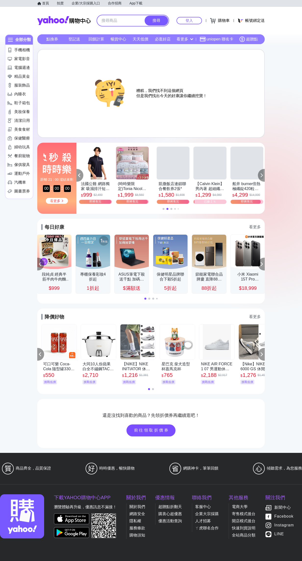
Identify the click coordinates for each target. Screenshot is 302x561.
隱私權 (135, 521)
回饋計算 (96, 39)
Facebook (283, 516)
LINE (279, 534)
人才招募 (203, 521)
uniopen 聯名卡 (216, 39)
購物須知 (137, 535)
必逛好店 (163, 39)
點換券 (52, 39)
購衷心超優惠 (170, 514)
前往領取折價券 (151, 430)
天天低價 (140, 39)
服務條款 (137, 528)
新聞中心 (282, 508)
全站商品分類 (243, 535)
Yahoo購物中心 (64, 20)
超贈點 (248, 39)
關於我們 (137, 507)
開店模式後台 (243, 521)
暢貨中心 (118, 39)
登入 (189, 20)
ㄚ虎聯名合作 (207, 528)
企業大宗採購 (207, 514)
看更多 (184, 39)
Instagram (284, 525)
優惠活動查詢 (170, 521)
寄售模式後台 (243, 514)
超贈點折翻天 (170, 507)
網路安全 (137, 514)
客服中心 (203, 507)
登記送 (74, 39)
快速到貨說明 (243, 528)
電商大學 (240, 507)
